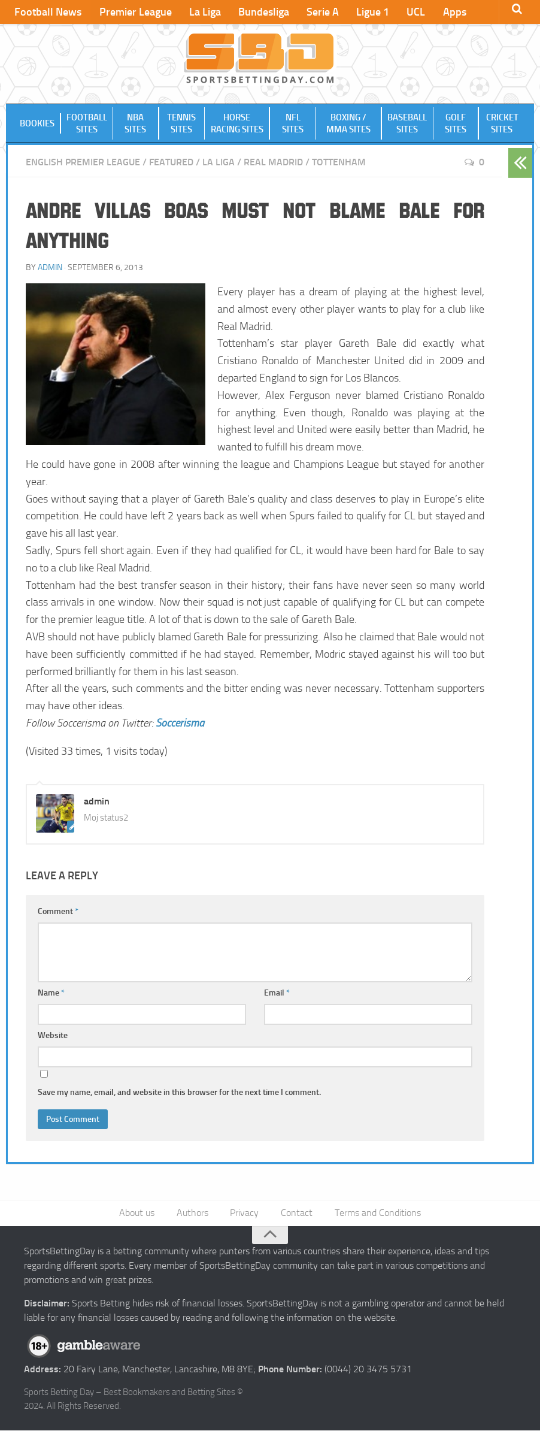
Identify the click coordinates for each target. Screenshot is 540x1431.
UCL (411, 12)
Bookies (37, 124)
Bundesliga (261, 12)
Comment (58, 911)
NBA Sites (136, 124)
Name (51, 993)
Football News (47, 12)
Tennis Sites (181, 124)
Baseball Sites (407, 124)
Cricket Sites (502, 124)
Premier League (134, 12)
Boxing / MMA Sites (348, 124)
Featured (171, 162)
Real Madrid (273, 162)
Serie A (320, 12)
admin (50, 267)
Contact (297, 1213)
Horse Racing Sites (237, 124)
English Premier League (83, 162)
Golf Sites (455, 124)
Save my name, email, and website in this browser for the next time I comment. (179, 1092)
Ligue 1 (369, 12)
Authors (193, 1213)
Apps (449, 12)
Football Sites (86, 124)
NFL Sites (293, 124)
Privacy (244, 1213)
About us (138, 1213)
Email (277, 993)
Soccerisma (180, 723)
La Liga (203, 12)
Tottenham (339, 162)
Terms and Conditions (377, 1213)
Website (53, 1035)
